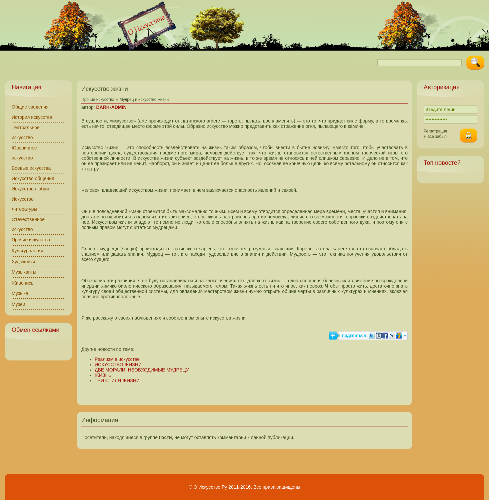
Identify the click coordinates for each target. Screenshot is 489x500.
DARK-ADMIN (111, 107)
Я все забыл (435, 136)
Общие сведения (30, 107)
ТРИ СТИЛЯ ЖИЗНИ (117, 380)
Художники (23, 261)
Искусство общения (33, 178)
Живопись (23, 283)
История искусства (32, 117)
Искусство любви (30, 188)
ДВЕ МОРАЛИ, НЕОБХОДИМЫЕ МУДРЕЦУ (142, 370)
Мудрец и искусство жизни (144, 99)
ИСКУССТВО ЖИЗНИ (118, 364)
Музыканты (24, 272)
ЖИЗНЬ (103, 375)
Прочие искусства (31, 239)
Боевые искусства (31, 168)
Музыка (20, 293)
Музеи (18, 304)
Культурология (27, 250)
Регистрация (435, 131)
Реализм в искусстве (117, 359)
